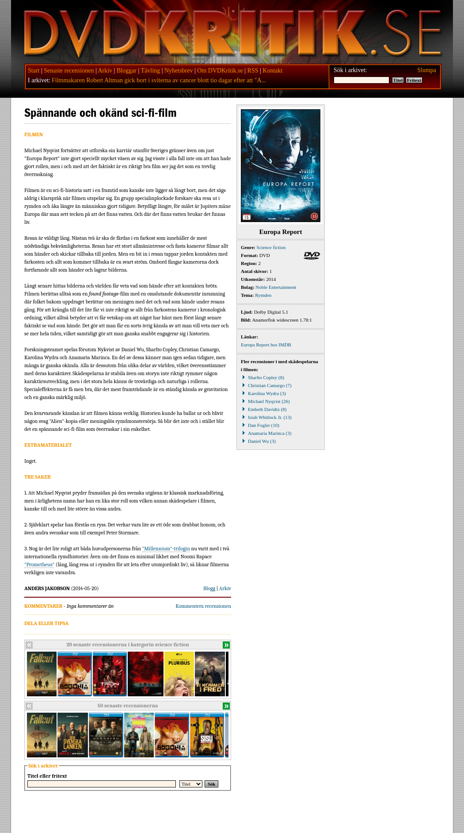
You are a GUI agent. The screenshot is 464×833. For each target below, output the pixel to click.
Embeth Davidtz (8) (263, 409)
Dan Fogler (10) (260, 425)
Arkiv (105, 70)
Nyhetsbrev (178, 70)
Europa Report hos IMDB (266, 344)
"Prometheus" (39, 564)
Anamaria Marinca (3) (266, 433)
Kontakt (272, 70)
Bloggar (127, 70)
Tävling (150, 70)
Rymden (263, 295)
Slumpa (426, 70)
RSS (253, 70)
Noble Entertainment (275, 287)
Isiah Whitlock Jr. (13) (266, 417)
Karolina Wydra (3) (263, 393)
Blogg (209, 588)
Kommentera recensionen (203, 606)
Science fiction (271, 247)
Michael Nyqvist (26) (265, 401)
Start (33, 70)
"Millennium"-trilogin (166, 548)
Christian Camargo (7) (266, 385)
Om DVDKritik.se (220, 70)
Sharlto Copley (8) (262, 377)
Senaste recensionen (69, 70)
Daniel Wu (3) (258, 441)
